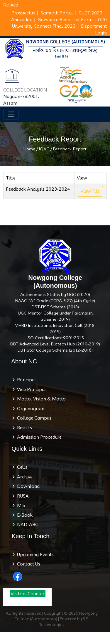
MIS (20, 505)
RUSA (22, 496)
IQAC (44, 149)
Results (23, 427)
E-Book (24, 515)
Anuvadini (21, 19)
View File (90, 191)
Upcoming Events (34, 554)
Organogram (29, 408)
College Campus (33, 418)
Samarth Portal (56, 13)
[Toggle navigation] (11, 114)
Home (29, 149)
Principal (25, 379)
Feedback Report (70, 149)
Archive (24, 477)
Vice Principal (30, 389)
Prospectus (23, 13)
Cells (21, 467)
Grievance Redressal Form (65, 19)
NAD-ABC (26, 524)
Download (27, 486)
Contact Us (27, 564)
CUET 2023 (90, 13)
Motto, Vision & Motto (40, 399)
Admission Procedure (38, 437)
